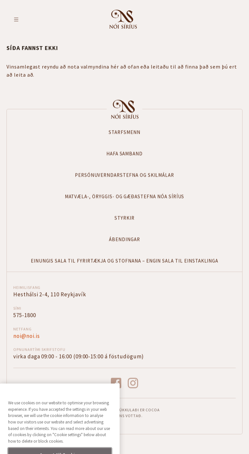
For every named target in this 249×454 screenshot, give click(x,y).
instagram (133, 383)
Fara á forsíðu (123, 19)
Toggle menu (16, 19)
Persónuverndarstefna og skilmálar (124, 174)
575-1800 (24, 314)
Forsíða (124, 108)
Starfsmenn (124, 132)
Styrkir (124, 217)
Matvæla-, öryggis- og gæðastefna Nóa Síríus (124, 196)
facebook (116, 383)
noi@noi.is (26, 335)
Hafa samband (124, 153)
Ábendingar (124, 239)
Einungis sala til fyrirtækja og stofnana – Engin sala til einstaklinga (125, 260)
